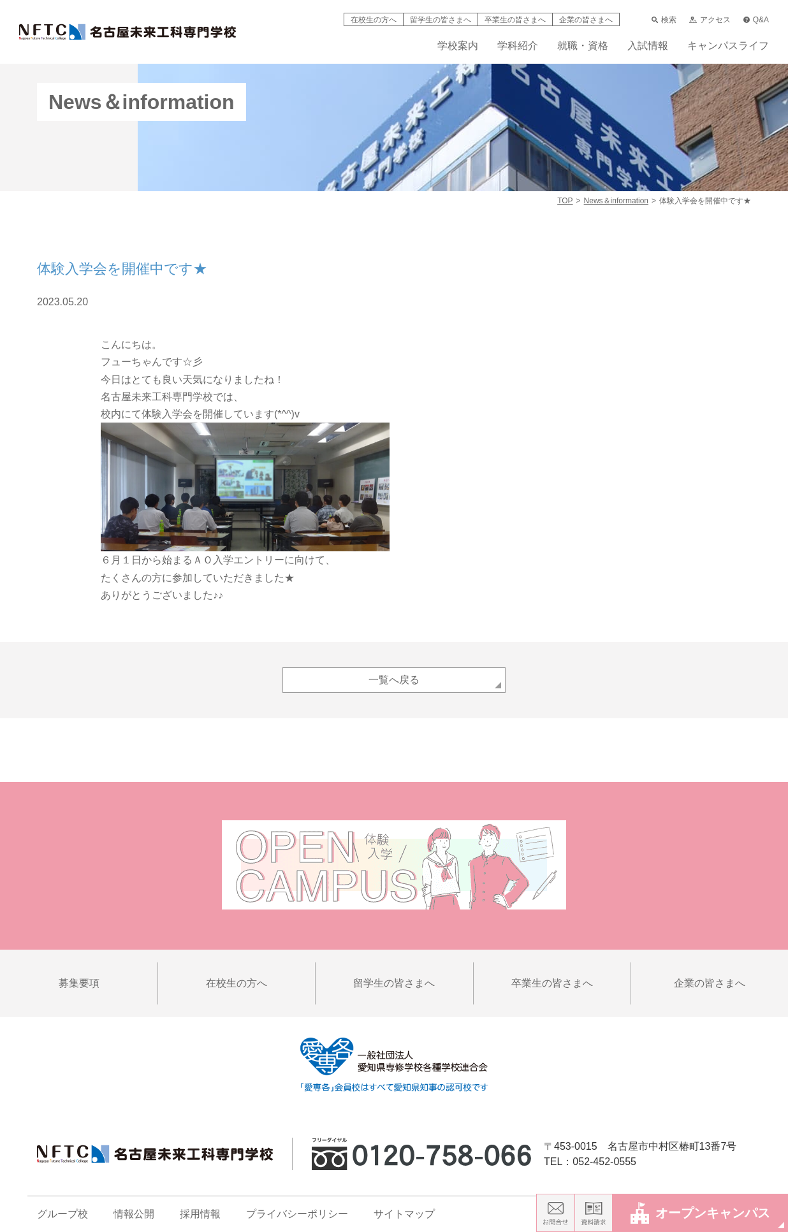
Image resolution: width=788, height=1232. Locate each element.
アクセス (709, 20)
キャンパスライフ (728, 46)
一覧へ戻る (394, 679)
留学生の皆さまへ (440, 19)
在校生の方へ (374, 19)
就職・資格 (582, 46)
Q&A (756, 20)
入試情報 (647, 46)
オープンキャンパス (700, 1212)
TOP (565, 200)
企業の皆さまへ (586, 19)
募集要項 (79, 983)
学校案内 (457, 46)
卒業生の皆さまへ (515, 19)
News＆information (616, 200)
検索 (664, 20)
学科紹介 (517, 46)
